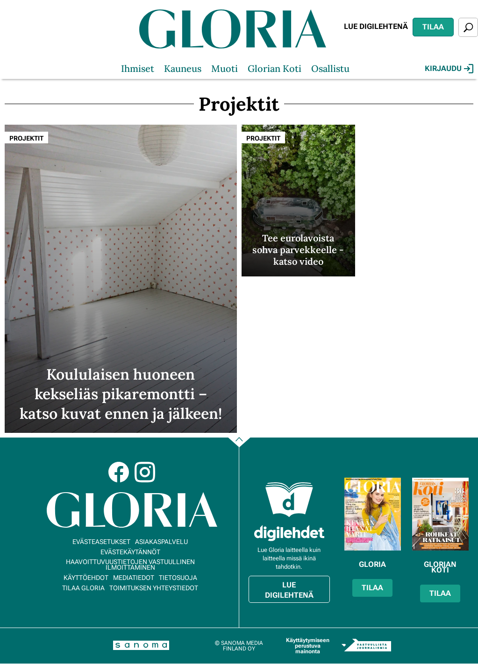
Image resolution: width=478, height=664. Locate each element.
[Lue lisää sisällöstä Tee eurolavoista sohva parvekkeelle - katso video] (298, 200)
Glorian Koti (274, 68)
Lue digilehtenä (376, 26)
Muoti (224, 68)
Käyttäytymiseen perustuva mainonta (307, 646)
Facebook (118, 472)
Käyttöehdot (86, 577)
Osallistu (330, 68)
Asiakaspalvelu (161, 541)
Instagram (145, 472)
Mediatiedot (133, 577)
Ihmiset (137, 68)
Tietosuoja (178, 577)
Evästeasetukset (101, 541)
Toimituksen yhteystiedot (153, 588)
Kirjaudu (449, 68)
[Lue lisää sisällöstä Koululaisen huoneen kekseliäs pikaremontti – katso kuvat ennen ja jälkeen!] (121, 278)
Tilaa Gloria (83, 588)
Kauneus (182, 68)
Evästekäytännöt (130, 552)
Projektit (26, 138)
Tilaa (433, 26)
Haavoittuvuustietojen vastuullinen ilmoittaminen (130, 564)
